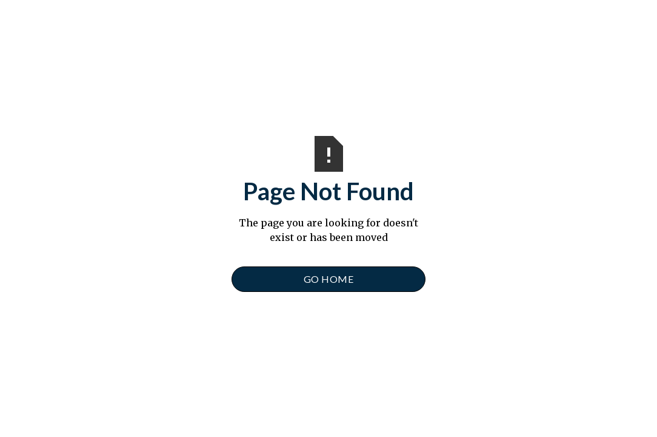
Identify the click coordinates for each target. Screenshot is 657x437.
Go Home (328, 279)
